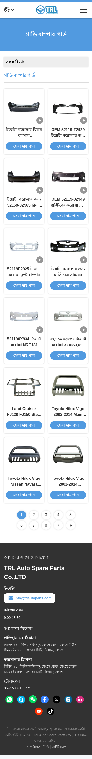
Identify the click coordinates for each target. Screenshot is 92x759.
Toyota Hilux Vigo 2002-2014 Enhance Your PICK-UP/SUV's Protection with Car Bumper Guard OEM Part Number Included (68, 486)
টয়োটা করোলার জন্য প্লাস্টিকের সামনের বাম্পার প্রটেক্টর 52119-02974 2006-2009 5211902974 (68, 274)
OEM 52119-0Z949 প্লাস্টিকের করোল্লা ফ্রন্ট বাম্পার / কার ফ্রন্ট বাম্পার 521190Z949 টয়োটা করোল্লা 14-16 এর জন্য (68, 204)
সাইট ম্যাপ (59, 751)
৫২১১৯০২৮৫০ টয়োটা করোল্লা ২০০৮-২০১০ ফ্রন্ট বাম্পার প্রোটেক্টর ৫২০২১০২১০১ (68, 345)
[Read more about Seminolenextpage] (58, 529)
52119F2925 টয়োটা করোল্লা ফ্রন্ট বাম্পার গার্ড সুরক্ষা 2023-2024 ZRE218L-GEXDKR (24, 274)
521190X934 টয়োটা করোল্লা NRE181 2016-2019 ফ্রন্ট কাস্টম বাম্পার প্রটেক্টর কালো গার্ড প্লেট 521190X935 (24, 345)
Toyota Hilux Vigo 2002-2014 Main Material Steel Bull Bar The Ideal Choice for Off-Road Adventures (68, 415)
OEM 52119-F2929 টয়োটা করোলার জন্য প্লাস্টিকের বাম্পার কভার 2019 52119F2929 (68, 133)
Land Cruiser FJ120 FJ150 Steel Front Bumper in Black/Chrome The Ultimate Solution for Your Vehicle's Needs (24, 415)
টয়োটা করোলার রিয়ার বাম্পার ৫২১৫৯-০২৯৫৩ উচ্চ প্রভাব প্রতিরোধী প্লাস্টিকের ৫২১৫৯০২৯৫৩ (24, 133)
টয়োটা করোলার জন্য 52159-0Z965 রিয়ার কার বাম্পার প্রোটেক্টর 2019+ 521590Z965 (24, 204)
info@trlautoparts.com (30, 602)
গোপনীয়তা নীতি (37, 751)
